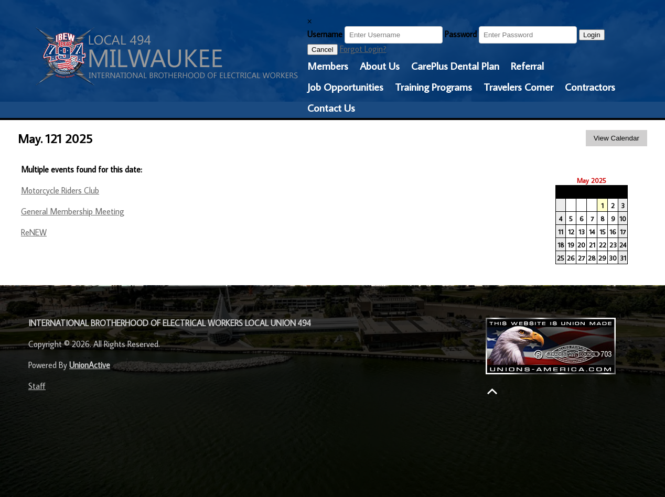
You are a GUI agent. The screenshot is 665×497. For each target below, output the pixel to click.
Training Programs (433, 86)
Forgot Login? (363, 49)
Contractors (590, 86)
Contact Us (331, 107)
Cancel (323, 49)
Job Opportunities (345, 86)
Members (327, 65)
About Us (380, 65)
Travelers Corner (518, 86)
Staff (37, 386)
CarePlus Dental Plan (455, 65)
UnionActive (89, 365)
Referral (527, 65)
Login (591, 35)
